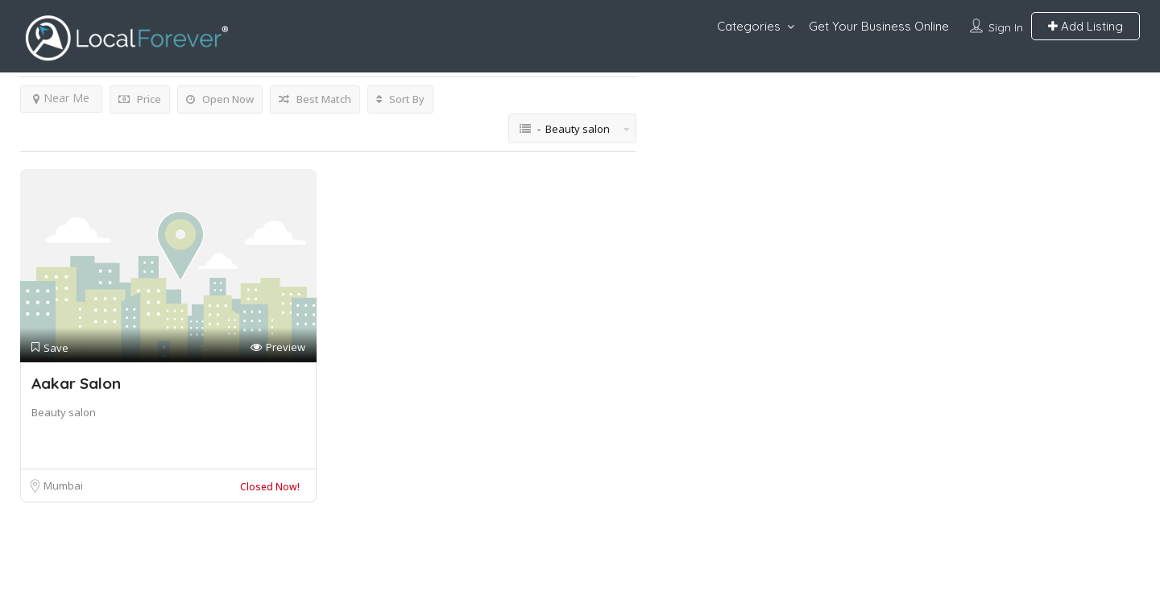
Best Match (315, 99)
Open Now (220, 99)
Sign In (1005, 27)
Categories (749, 26)
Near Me (61, 97)
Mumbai (63, 485)
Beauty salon (63, 412)
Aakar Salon (76, 383)
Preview (278, 347)
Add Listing (1085, 26)
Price (139, 99)
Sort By (400, 99)
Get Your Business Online (879, 26)
